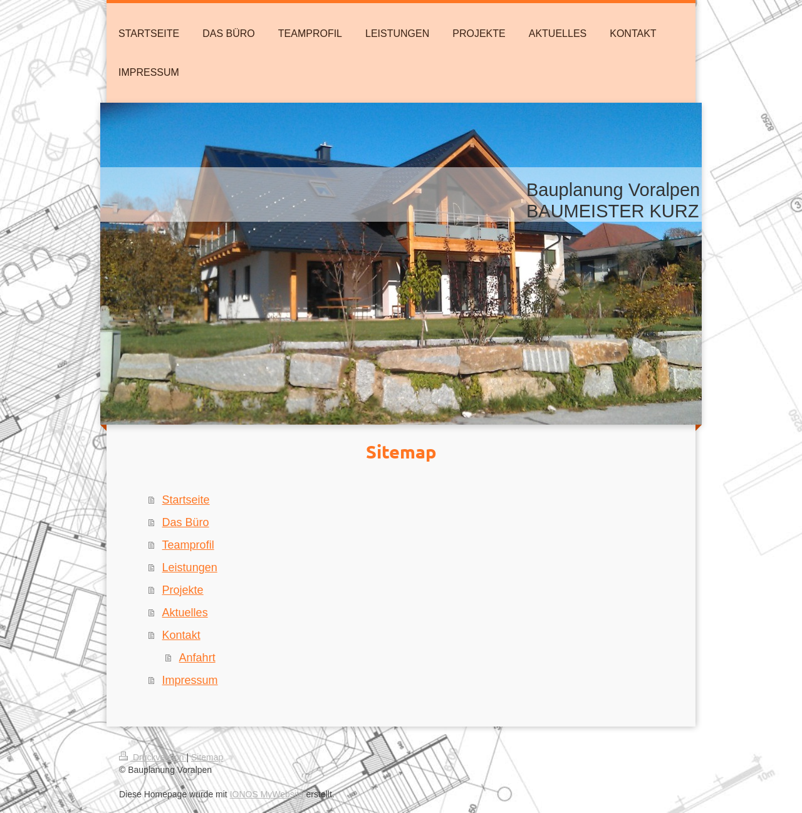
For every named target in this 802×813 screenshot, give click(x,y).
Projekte (183, 590)
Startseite (186, 500)
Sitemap (207, 757)
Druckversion (152, 757)
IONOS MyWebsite (267, 794)
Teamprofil (188, 545)
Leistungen (189, 567)
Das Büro (185, 522)
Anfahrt (197, 657)
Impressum (190, 680)
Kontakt (181, 635)
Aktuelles (185, 612)
